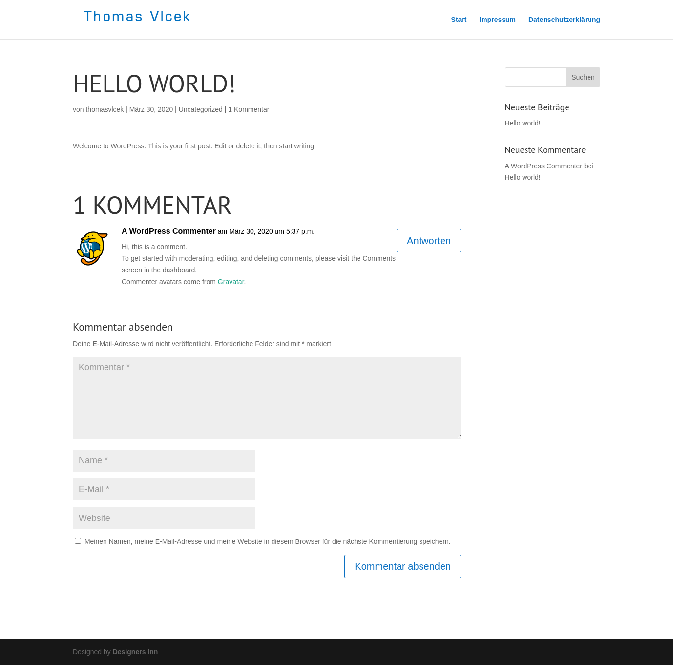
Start (459, 19)
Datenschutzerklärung (564, 19)
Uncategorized (201, 109)
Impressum (497, 19)
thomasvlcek (104, 109)
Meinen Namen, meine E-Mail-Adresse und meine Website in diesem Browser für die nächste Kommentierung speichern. (267, 541)
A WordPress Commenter (169, 231)
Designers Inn (135, 652)
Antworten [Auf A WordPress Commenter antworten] (429, 240)
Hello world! (523, 123)
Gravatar (231, 282)
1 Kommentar (248, 109)
